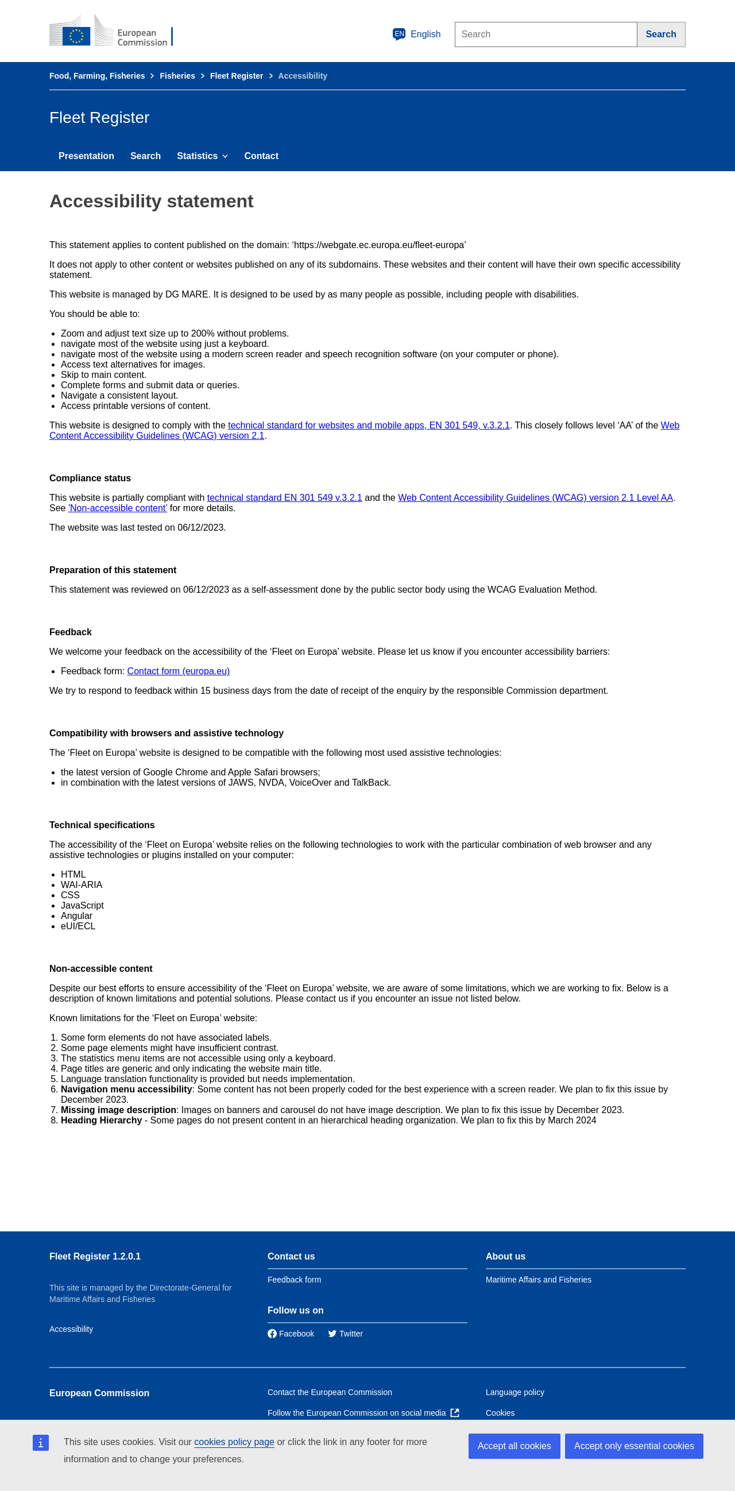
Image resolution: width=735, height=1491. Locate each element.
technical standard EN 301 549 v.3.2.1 (284, 498)
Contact (261, 156)
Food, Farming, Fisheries (97, 75)
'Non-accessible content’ (117, 508)
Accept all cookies (514, 1446)
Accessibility (71, 1329)
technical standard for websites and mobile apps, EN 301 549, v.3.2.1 (369, 425)
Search (145, 156)
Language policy (515, 1392)
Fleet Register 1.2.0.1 (95, 1256)
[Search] (661, 34)
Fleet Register (237, 75)
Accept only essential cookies (634, 1446)
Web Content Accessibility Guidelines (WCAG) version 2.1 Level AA (535, 498)
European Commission (99, 1393)
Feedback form (294, 1279)
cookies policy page (234, 1442)
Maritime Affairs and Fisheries (538, 1279)
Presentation (86, 156)
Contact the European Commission (330, 1392)
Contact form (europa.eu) (178, 671)
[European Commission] (118, 31)
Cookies (500, 1412)
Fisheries (177, 75)
